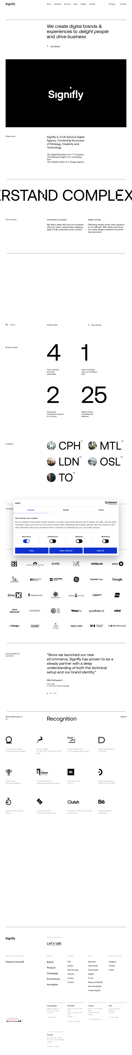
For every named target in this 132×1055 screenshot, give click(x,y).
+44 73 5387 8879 (94, 1019)
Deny (32, 551)
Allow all (100, 551)
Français (112, 4)
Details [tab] (66, 510)
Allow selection (66, 551)
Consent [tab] (30, 510)
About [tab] (101, 510)
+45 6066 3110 (52, 1017)
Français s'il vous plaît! (15, 962)
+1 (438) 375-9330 (73, 1021)
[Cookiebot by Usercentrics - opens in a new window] (107, 503)
